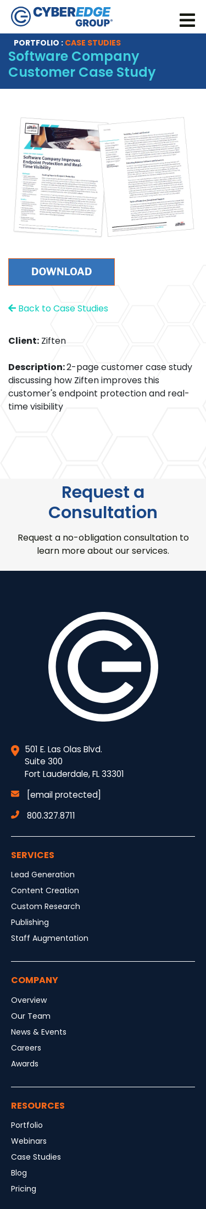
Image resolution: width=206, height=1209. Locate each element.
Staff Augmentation (49, 938)
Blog (19, 1172)
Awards (24, 1063)
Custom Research (45, 906)
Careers (26, 1047)
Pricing (23, 1188)
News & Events (38, 1031)
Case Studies (36, 1156)
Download (61, 271)
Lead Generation (43, 874)
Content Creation (45, 890)
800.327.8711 (43, 815)
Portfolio (27, 1125)
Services (32, 855)
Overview (29, 1000)
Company (34, 980)
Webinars (29, 1141)
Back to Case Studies (58, 308)
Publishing (30, 922)
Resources (38, 1105)
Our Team (31, 1016)
